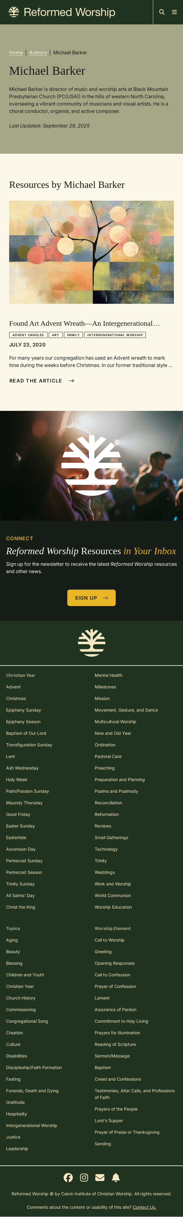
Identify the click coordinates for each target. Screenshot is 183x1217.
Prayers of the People (116, 1108)
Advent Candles (28, 335)
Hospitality (16, 1113)
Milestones (105, 686)
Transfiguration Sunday (29, 744)
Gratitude (15, 1102)
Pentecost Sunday (24, 860)
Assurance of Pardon (115, 1009)
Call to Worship (110, 939)
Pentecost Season (24, 872)
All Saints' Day (20, 895)
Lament (102, 997)
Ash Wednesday (22, 767)
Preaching (105, 767)
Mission (102, 698)
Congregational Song (27, 1021)
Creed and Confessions (118, 1079)
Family (73, 335)
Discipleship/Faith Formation (34, 1067)
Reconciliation (108, 802)
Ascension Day (21, 849)
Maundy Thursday (24, 802)
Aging (12, 939)
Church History (21, 997)
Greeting (103, 951)
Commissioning (21, 1009)
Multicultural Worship (115, 721)
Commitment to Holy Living (121, 1021)
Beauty (13, 951)
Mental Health (108, 675)
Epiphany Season (23, 721)
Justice (13, 1137)
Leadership (17, 1148)
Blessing (14, 963)
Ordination (105, 744)
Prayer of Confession (115, 986)
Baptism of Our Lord (26, 733)
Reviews (103, 825)
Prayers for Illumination (117, 1032)
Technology (106, 849)
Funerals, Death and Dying (32, 1090)
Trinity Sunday (20, 883)
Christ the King (20, 907)
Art (55, 335)
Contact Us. (144, 1207)
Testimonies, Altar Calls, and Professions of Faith (135, 1094)
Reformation (107, 814)
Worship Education (113, 907)
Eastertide (16, 837)
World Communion (113, 895)
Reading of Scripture (115, 1044)
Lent (10, 756)
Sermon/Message (112, 1055)
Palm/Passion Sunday (27, 791)
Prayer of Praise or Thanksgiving (127, 1132)
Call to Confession (112, 974)
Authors (38, 52)
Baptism (103, 1067)
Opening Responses (115, 963)
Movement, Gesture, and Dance (126, 710)
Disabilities (16, 1055)
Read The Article (41, 381)
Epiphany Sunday (23, 710)
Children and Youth (25, 974)
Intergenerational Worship (115, 335)
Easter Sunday (20, 825)
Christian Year (20, 986)
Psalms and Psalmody (116, 791)
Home (16, 52)
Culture (13, 1044)
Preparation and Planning (120, 779)
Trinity (101, 860)
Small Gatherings (111, 837)
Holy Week (16, 779)
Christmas (16, 698)
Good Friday (18, 814)
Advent (13, 686)
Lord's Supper (109, 1120)
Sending (103, 1143)
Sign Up (91, 598)
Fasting (13, 1079)
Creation (14, 1032)
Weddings (105, 872)
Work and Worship (113, 883)
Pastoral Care (108, 756)
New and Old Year (113, 733)
